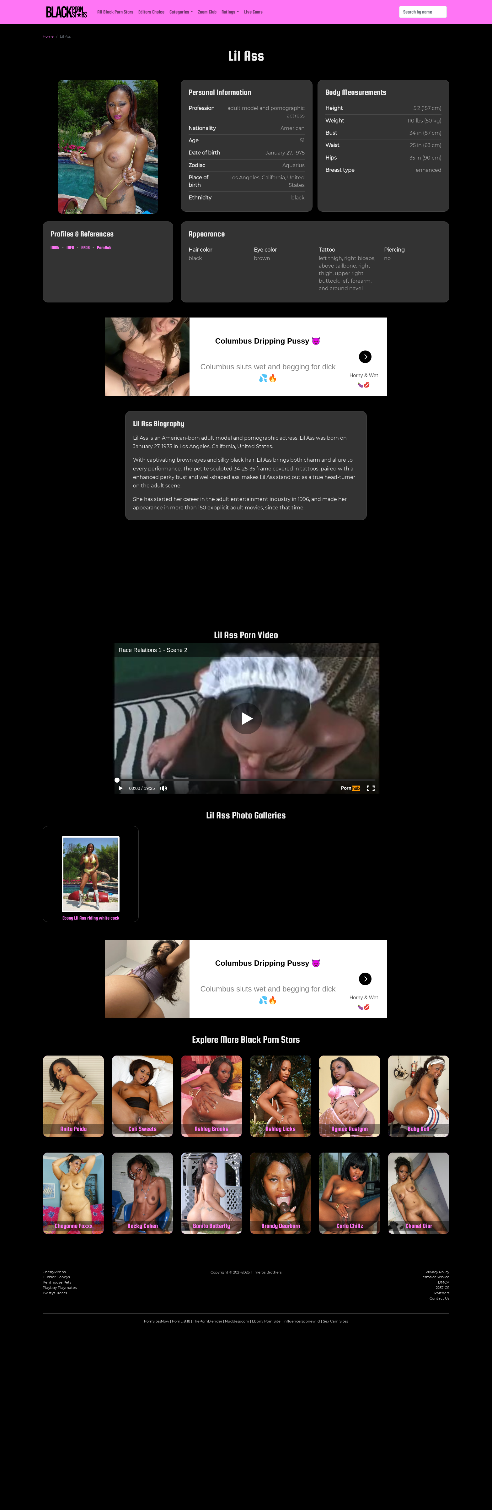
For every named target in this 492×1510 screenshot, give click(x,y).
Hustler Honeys (56, 1277)
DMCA (443, 1282)
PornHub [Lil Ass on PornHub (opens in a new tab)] (104, 247)
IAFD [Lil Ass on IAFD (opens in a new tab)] (70, 247)
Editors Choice (151, 11)
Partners (441, 1293)
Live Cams (253, 11)
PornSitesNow (156, 1321)
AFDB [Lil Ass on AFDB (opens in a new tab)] (85, 247)
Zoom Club (207, 11)
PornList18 (181, 1321)
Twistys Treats (55, 1293)
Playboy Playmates (60, 1287)
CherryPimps (54, 1272)
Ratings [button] (228, 11)
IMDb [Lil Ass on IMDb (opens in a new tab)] (55, 247)
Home (48, 36)
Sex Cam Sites (335, 1321)
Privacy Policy (437, 1272)
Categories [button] (179, 11)
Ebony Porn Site (266, 1321)
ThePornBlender (207, 1321)
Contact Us (439, 1298)
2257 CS (442, 1287)
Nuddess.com (237, 1321)
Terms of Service (435, 1277)
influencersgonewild (301, 1321)
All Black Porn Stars (115, 11)
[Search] (423, 12)
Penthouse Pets (57, 1282)
